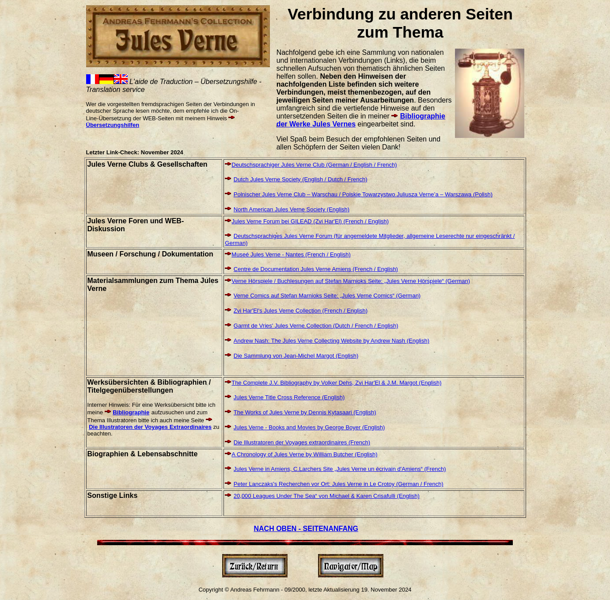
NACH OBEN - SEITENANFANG (306, 528)
